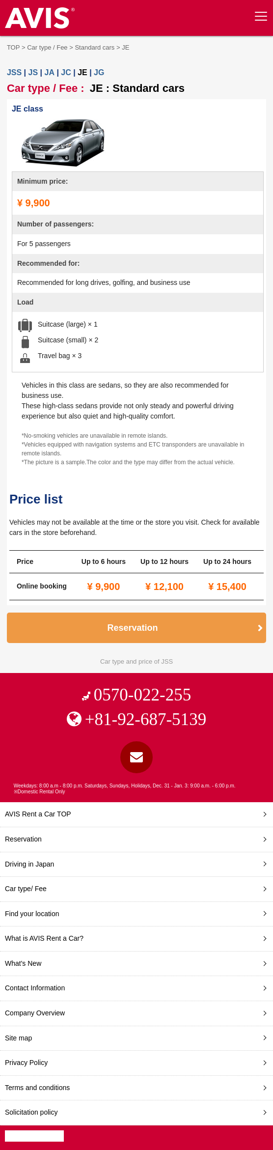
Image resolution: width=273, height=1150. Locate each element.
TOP (13, 47)
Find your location (32, 914)
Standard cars (94, 47)
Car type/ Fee (26, 889)
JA (49, 72)
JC (66, 72)
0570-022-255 (142, 694)
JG (99, 72)
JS (33, 72)
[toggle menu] (261, 16)
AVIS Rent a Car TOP (38, 814)
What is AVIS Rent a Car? (44, 938)
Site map (18, 1038)
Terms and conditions (37, 1088)
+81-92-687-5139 (145, 719)
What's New (23, 963)
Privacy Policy (26, 1062)
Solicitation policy (31, 1112)
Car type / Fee (47, 47)
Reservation (133, 628)
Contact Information (35, 988)
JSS (14, 72)
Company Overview (35, 1013)
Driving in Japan (29, 864)
